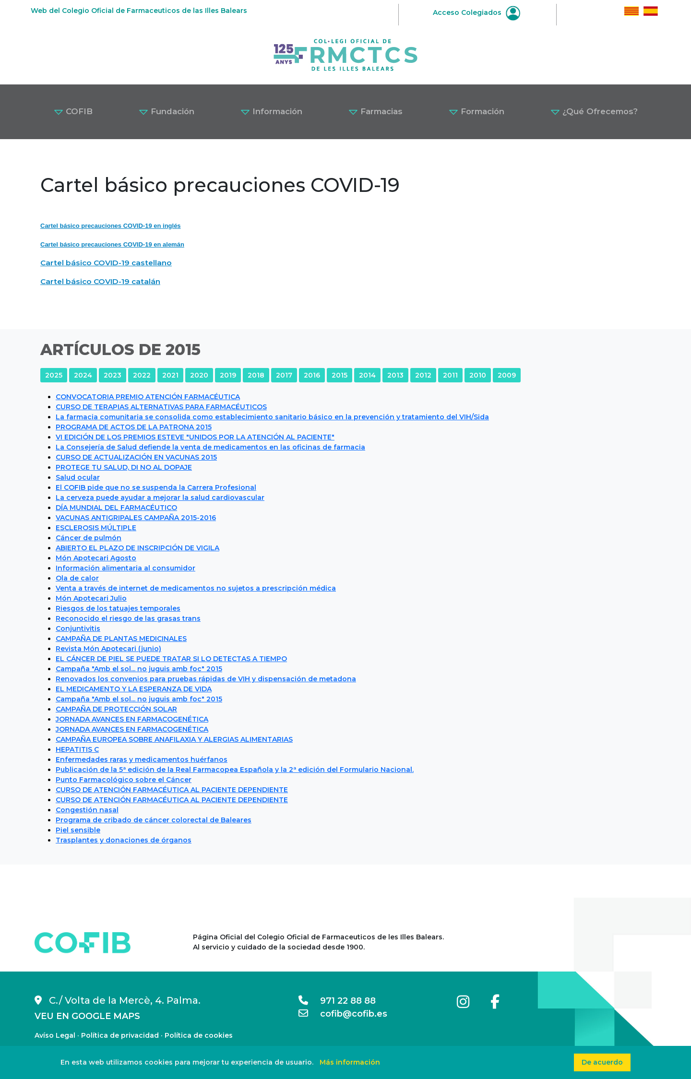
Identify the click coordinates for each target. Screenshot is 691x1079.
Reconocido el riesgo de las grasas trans (128, 618)
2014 (367, 375)
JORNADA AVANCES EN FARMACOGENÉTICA (132, 719)
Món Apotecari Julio (91, 598)
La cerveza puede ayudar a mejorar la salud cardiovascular (160, 497)
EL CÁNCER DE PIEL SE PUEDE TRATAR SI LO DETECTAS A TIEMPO (171, 658)
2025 (53, 375)
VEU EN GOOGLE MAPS (87, 1016)
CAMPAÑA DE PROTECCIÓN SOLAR (116, 709)
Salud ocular (78, 477)
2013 (395, 375)
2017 (284, 375)
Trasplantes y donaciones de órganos (123, 840)
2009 (507, 375)
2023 (112, 375)
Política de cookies (199, 1035)
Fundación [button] (166, 111)
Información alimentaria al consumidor (125, 568)
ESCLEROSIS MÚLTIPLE (96, 527)
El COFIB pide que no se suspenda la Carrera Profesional (156, 487)
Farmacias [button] (375, 111)
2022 (142, 375)
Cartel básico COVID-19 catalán (100, 281)
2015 (339, 375)
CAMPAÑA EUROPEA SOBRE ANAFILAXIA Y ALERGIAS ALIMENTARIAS (174, 739)
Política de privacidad (120, 1035)
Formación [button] (476, 111)
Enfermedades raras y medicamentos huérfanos (141, 759)
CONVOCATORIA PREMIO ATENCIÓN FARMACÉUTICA (148, 396)
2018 (256, 375)
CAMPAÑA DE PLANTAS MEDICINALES (121, 638)
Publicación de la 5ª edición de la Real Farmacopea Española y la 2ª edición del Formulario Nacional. (235, 769)
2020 (199, 375)
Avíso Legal (55, 1035)
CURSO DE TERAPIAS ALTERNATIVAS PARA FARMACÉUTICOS (161, 407)
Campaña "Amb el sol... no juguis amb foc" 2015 (139, 668)
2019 (228, 375)
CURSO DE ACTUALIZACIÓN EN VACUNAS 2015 (136, 457)
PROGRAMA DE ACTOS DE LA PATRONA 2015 (134, 427)
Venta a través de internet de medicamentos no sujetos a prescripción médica (196, 588)
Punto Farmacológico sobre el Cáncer (123, 779)
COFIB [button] (73, 111)
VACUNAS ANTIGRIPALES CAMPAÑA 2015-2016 (136, 517)
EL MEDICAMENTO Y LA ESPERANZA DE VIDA (134, 689)
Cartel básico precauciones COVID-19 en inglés (110, 225)
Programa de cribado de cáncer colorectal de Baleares (153, 820)
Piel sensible (78, 830)
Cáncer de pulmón (88, 538)
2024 (83, 375)
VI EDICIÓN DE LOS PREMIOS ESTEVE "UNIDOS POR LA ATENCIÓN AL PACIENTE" (195, 437)
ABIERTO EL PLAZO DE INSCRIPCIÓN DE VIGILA (137, 548)
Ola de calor (77, 578)
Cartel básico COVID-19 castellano (106, 262)
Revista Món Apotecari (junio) (108, 648)
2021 (170, 375)
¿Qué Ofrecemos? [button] (594, 111)
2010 (477, 375)
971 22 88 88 (337, 1001)
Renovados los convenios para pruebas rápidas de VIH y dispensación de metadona (206, 679)
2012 (423, 375)
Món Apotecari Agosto (96, 558)
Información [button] (271, 111)
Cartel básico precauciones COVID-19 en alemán (112, 244)
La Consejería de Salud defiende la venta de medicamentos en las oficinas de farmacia (210, 447)
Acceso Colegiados (476, 12)
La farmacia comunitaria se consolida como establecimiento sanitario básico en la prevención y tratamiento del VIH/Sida (272, 417)
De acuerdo (602, 1062)
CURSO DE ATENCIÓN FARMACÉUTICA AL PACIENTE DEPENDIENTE (172, 789)
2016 (312, 375)
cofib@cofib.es (342, 1013)
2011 (450, 375)
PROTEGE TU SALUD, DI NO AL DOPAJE (124, 467)
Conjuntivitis (78, 628)
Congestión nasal (87, 810)
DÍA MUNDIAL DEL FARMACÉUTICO (116, 507)
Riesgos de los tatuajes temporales (118, 608)
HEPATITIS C (77, 749)
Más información (350, 1062)
